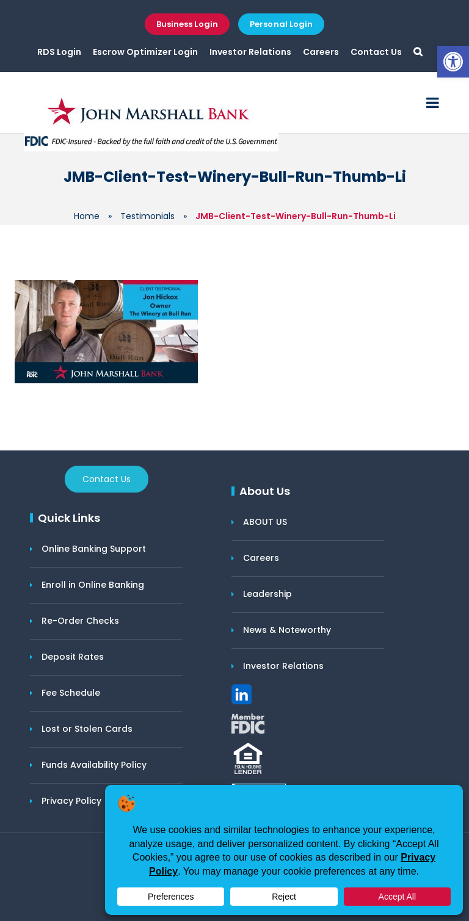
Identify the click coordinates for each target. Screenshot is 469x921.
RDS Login (59, 52)
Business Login (187, 24)
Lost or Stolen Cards (87, 729)
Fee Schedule (71, 693)
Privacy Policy (71, 801)
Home (87, 216)
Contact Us (376, 52)
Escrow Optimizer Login (145, 52)
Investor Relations (250, 52)
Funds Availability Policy (94, 765)
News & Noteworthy (287, 630)
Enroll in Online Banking (93, 585)
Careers (321, 52)
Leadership (267, 594)
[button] (453, 62)
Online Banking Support (94, 549)
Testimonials (147, 216)
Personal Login (281, 24)
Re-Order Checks (80, 621)
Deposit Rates (73, 657)
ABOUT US (265, 522)
